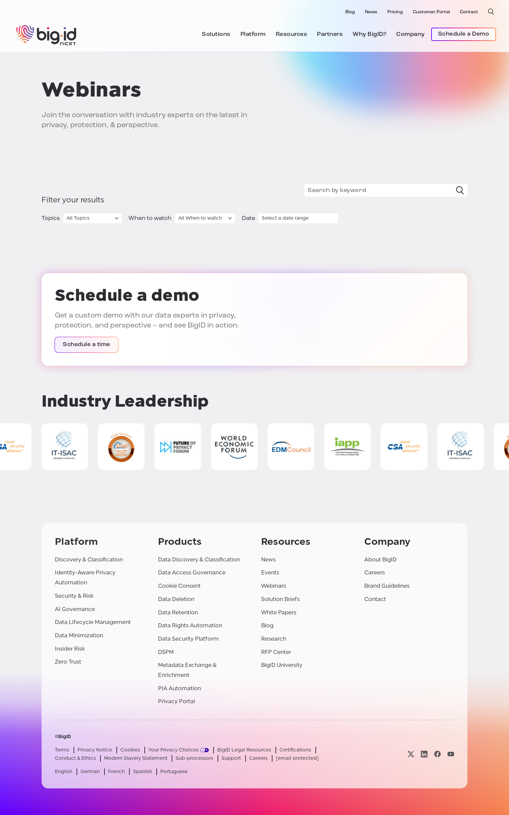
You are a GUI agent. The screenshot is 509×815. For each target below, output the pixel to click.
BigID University (281, 665)
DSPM (166, 652)
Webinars (273, 586)
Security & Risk (74, 596)
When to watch (150, 218)
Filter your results (73, 200)
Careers (374, 572)
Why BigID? (369, 34)
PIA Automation (179, 688)
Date (248, 218)
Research (273, 639)
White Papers (278, 612)
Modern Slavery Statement (135, 758)
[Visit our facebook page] (437, 754)
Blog (350, 12)
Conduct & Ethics (75, 758)
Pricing (395, 12)
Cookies (130, 750)
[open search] (491, 12)
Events (270, 572)
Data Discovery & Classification (199, 559)
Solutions (216, 34)
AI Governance (75, 609)
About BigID (380, 559)
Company (410, 34)
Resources (291, 34)
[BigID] (46, 34)
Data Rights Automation (190, 625)
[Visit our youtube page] (450, 754)
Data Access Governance (192, 572)
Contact (469, 12)
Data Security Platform (188, 639)
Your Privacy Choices (173, 750)
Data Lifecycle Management (93, 622)
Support (231, 758)
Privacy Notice (95, 750)
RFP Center (276, 652)
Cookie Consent (179, 586)
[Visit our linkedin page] (424, 754)
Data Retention (178, 612)
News (371, 12)
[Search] (460, 190)
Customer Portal (431, 12)
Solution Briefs (280, 599)
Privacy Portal (176, 701)
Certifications (295, 750)
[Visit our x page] (411, 754)
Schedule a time (86, 344)
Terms (62, 750)
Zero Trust (68, 662)
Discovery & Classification (89, 559)
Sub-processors (194, 758)
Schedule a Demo (463, 34)
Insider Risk (70, 649)
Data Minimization (79, 635)
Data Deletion (176, 599)
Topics (51, 218)
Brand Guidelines (387, 586)
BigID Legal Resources (244, 750)
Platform (253, 34)
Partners (330, 34)
